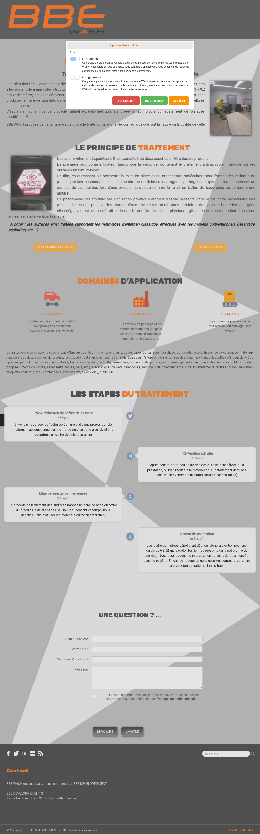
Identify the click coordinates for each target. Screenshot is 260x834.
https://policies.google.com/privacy (131, 71)
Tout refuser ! (125, 100)
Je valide (179, 100)
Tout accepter (154, 100)
